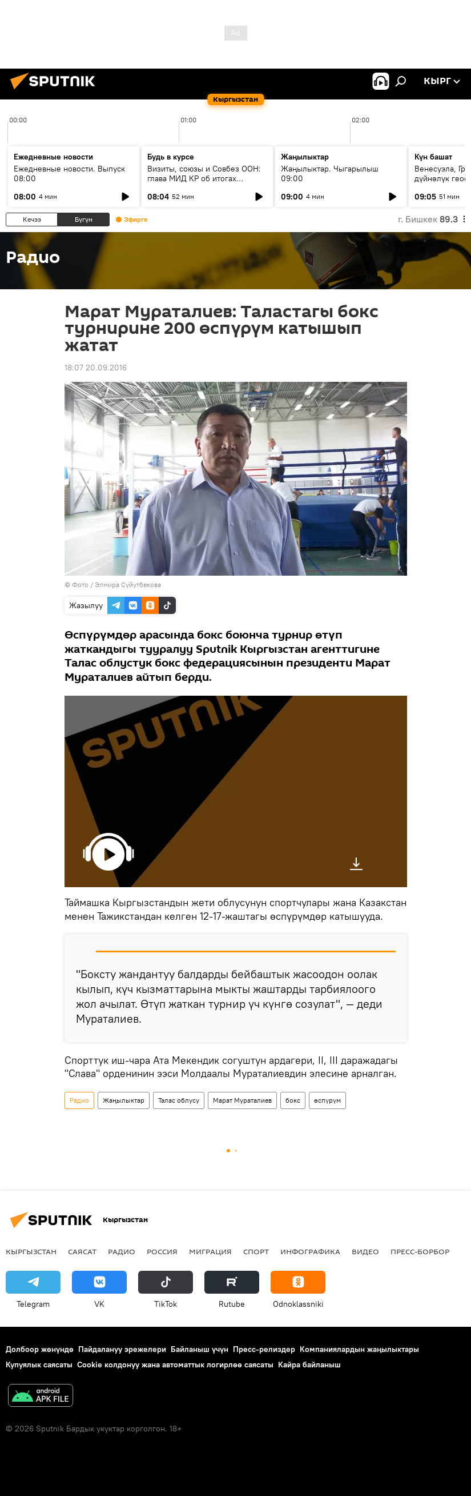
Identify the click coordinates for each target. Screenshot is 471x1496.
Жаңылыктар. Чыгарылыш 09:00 (330, 173)
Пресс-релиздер (264, 1349)
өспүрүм (327, 1100)
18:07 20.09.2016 (96, 367)
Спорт (256, 1251)
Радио (79, 1100)
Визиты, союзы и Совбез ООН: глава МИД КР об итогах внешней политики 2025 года (204, 178)
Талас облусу (178, 1100)
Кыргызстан (31, 1251)
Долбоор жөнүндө (40, 1349)
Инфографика (310, 1251)
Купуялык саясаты (39, 1364)
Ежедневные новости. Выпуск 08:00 (69, 173)
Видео (365, 1251)
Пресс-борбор (420, 1251)
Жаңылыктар (123, 1100)
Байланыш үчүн (199, 1349)
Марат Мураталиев (242, 1100)
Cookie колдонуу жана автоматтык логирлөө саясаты (175, 1364)
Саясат (82, 1251)
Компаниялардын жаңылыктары (359, 1349)
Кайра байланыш (309, 1364)
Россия (162, 1251)
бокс (292, 1100)
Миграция (210, 1251)
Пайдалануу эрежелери (122, 1349)
